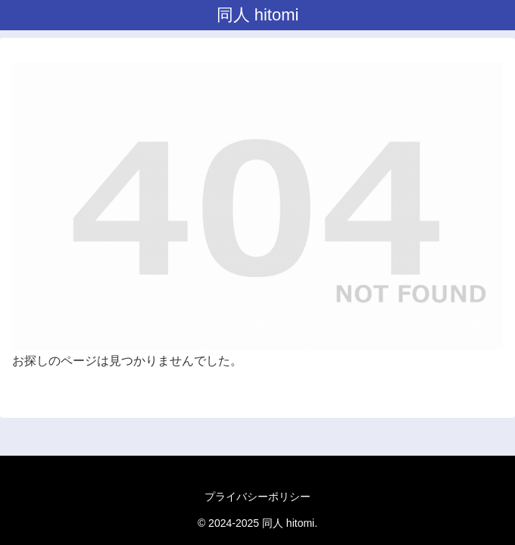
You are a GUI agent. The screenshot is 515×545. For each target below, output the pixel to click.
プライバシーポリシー (257, 496)
